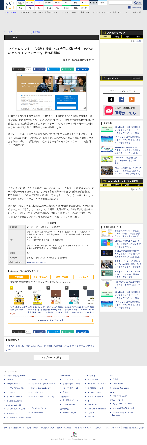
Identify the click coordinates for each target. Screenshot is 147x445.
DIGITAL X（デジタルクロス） (43, 397)
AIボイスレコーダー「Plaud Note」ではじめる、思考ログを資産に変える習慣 (128, 274)
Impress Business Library (41, 388)
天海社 (115, 379)
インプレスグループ (112, 428)
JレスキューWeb (94, 392)
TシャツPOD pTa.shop (122, 404)
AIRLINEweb (93, 379)
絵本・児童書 (62, 277)
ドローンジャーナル (14, 397)
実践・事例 (85, 12)
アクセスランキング (116, 33)
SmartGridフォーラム (39, 379)
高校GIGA (37, 12)
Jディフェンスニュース (97, 384)
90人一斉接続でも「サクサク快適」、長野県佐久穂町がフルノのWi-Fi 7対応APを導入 (128, 171)
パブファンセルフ (120, 396)
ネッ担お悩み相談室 (14, 401)
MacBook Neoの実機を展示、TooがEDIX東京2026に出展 (127, 160)
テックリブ (89, 413)
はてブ (55, 69)
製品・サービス (119, 12)
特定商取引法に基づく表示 (133, 428)
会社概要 (97, 428)
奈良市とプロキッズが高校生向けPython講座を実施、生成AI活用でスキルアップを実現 (128, 264)
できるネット (12, 413)
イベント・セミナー (101, 12)
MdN (87, 401)
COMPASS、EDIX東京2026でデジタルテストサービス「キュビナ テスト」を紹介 (127, 130)
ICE (111, 376)
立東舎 (65, 392)
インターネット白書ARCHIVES (19, 417)
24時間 (116, 37)
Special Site (112, 78)
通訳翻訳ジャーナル (95, 388)
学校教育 (19, 277)
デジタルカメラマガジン (16, 409)
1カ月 (138, 37)
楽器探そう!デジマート (71, 384)
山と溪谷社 (64, 397)
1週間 (127, 37)
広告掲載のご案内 (47, 428)
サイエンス (84, 277)
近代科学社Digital (69, 412)
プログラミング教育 (69, 12)
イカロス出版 (90, 376)
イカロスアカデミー (95, 397)
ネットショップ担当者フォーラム (44, 384)
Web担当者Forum (13, 384)
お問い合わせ (32, 428)
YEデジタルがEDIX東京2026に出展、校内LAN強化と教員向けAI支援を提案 (128, 140)
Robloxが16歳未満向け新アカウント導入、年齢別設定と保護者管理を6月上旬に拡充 (128, 254)
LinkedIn (84, 69)
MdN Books (92, 405)
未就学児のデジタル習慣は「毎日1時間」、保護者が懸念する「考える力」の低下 (127, 233)
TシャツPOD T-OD (71, 388)
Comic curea (118, 384)
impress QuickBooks (121, 388)
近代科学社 (64, 409)
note (69, 69)
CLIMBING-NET (69, 405)
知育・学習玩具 (40, 277)
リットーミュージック (71, 379)
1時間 (105, 37)
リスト (28, 69)
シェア (41, 69)
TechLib (91, 417)
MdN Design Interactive (97, 409)
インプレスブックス (39, 408)
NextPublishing (37, 412)
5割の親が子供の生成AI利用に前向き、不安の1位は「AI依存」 (127, 285)
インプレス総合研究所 (15, 388)
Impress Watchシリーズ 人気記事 (122, 181)
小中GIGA (25, 12)
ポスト (20, 69)
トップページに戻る (51, 357)
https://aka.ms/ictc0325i (36, 262)
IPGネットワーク (116, 400)
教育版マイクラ (51, 12)
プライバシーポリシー (82, 428)
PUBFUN (113, 392)
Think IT (10, 379)
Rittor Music (65, 376)
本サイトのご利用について (14, 428)
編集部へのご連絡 (64, 428)
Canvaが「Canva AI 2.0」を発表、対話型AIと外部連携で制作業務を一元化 (128, 244)
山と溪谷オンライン (70, 400)
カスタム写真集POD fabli (123, 408)
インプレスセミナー (39, 392)
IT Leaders (11, 392)
